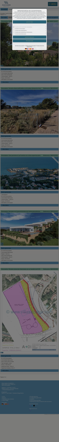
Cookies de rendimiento (21, 30)
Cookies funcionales (20, 28)
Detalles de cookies (20, 45)
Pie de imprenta (40, 45)
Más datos (29, 46)
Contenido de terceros (20, 34)
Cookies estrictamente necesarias (23, 27)
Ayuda (33, 17)
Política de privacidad (30, 45)
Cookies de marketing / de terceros (23, 32)
